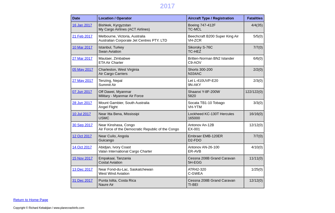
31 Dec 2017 (82, 180)
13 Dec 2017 (82, 169)
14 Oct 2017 (82, 147)
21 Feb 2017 (82, 36)
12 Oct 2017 (82, 136)
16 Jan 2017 (82, 25)
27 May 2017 (82, 80)
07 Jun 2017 (82, 92)
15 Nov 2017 (82, 158)
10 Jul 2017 (81, 114)
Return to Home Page (30, 200)
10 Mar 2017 (82, 47)
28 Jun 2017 (82, 103)
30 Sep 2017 (82, 125)
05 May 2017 (82, 69)
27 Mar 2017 (82, 58)
